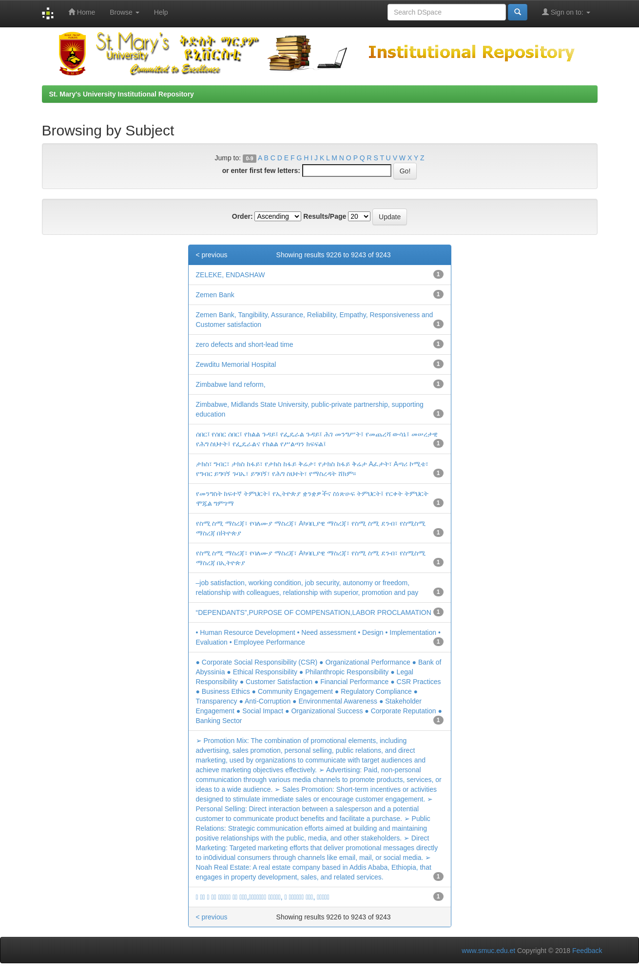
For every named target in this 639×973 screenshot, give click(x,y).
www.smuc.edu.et (488, 950)
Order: (242, 216)
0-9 (249, 158)
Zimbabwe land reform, (231, 384)
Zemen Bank (215, 295)
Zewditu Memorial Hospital (236, 364)
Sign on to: (566, 12)
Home (81, 12)
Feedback (587, 950)
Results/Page (324, 216)
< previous (212, 255)
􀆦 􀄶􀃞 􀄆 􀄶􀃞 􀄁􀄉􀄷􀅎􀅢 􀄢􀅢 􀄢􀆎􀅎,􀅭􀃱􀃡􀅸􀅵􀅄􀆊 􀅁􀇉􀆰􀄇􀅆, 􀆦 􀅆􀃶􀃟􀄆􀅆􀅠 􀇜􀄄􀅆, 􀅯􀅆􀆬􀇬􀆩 (262, 897)
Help (161, 12)
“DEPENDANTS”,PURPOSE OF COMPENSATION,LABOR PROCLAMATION (313, 612)
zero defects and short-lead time (244, 344)
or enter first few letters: (261, 170)
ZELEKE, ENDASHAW (230, 275)
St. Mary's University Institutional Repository (121, 94)
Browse (124, 12)
